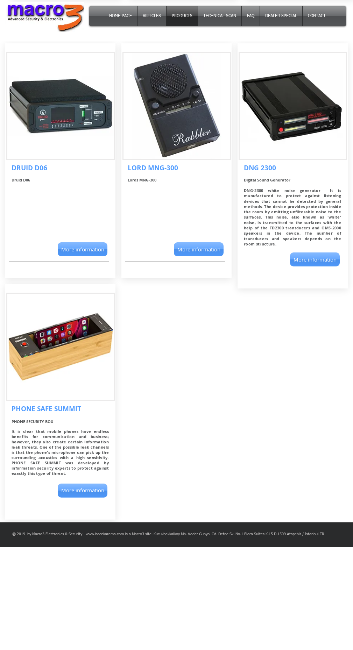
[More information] (82, 491)
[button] (82, 249)
